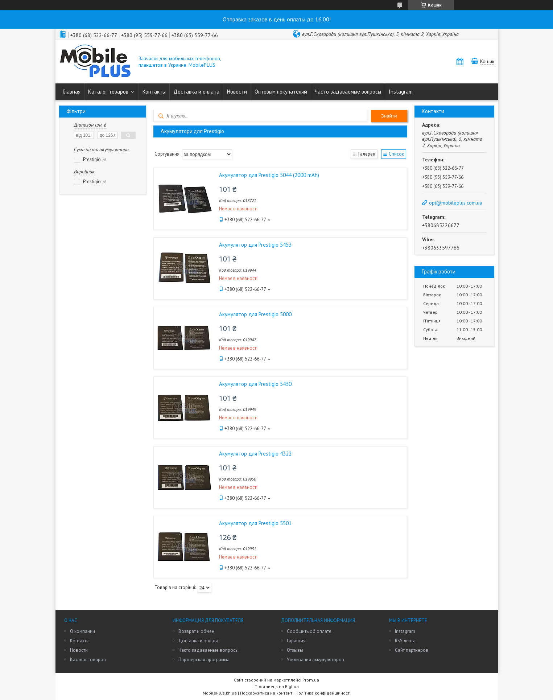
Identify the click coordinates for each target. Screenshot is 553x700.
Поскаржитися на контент (266, 693)
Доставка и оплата (196, 91)
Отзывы (295, 650)
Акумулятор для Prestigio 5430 (255, 383)
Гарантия (296, 641)
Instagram (401, 91)
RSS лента (405, 641)
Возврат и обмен (196, 631)
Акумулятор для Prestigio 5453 (255, 244)
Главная (72, 91)
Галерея (366, 154)
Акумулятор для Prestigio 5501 (255, 523)
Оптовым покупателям (281, 91)
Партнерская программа (204, 659)
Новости (237, 91)
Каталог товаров (108, 91)
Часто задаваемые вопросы (348, 91)
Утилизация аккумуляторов (315, 659)
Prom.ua (310, 680)
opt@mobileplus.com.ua (455, 202)
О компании (82, 631)
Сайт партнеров (411, 650)
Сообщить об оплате (309, 631)
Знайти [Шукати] (389, 116)
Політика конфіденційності (323, 693)
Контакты (154, 91)
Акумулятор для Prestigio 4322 (255, 453)
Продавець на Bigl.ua (277, 686)
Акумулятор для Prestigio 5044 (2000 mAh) (269, 175)
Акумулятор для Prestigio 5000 (255, 314)
